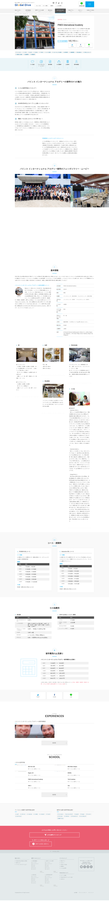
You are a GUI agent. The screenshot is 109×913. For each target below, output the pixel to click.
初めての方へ (18, 11)
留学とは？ (18, 874)
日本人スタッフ (87, 52)
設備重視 (27, 54)
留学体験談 (28, 11)
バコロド (42, 826)
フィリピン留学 (32, 769)
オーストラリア (69, 826)
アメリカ (60, 828)
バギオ (35, 13)
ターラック (19, 828)
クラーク (23, 826)
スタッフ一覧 (38, 5)
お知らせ (62, 891)
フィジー (89, 826)
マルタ (82, 826)
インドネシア (83, 828)
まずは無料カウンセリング (54, 847)
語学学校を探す (60, 11)
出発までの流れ (90, 11)
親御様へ (52, 5)
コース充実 (48, 52)
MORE (54, 744)
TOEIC (42, 52)
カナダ (77, 826)
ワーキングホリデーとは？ (21, 876)
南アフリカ (61, 830)
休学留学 (66, 52)
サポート (80, 11)
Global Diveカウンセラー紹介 (67, 889)
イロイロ (30, 826)
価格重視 (72, 52)
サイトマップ (90, 905)
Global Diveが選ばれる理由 (21, 873)
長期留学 (33, 54)
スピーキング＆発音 (57, 52)
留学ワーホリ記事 (39, 11)
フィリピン (31, 13)
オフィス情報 (45, 5)
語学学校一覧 (25, 13)
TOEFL (36, 52)
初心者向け (79, 52)
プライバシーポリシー (83, 905)
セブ (17, 826)
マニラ (48, 826)
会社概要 (75, 905)
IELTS (30, 52)
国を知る (50, 11)
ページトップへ (54, 863)
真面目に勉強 (19, 54)
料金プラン (71, 11)
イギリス (67, 828)
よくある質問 (59, 5)
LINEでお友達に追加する (40, 856)
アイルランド (74, 828)
